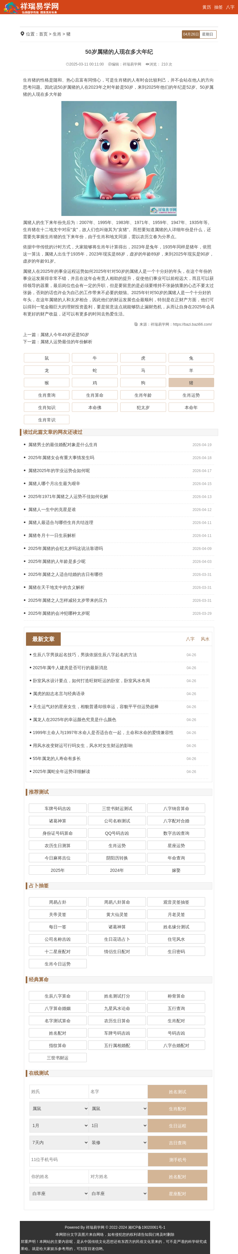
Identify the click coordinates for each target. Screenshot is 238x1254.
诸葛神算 (57, 820)
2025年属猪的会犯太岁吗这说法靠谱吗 (63, 548)
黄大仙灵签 (117, 914)
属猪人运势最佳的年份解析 (66, 341)
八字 (230, 7)
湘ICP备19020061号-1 (146, 1227)
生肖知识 (46, 407)
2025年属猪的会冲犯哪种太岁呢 (57, 613)
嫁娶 (176, 870)
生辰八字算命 (58, 996)
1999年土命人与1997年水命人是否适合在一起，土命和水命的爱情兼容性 (102, 732)
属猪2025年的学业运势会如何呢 (57, 470)
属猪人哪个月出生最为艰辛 (52, 483)
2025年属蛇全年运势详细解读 (60, 771)
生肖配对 (176, 1020)
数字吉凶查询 (176, 833)
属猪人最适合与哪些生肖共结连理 (58, 522)
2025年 (180, 253)
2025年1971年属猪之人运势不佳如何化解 (66, 496)
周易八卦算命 (117, 902)
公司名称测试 (117, 820)
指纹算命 (57, 1045)
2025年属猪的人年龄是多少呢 (55, 561)
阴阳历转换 (117, 857)
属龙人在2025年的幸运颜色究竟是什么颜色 (73, 719)
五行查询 (176, 1008)
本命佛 (94, 407)
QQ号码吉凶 (117, 833)
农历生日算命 (117, 1020)
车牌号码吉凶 (58, 808)
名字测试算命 (58, 1020)
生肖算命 (95, 395)
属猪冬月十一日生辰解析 (50, 535)
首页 (43, 34)
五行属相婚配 (117, 1045)
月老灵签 (176, 914)
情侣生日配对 (117, 951)
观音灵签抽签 (176, 902)
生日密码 (176, 951)
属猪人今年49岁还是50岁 (64, 334)
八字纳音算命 (176, 808)
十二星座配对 (58, 951)
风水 (205, 638)
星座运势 (176, 845)
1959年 (160, 222)
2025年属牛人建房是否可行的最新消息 (69, 667)
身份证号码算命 (57, 833)
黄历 (206, 7)
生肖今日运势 (58, 963)
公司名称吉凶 (58, 939)
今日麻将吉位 (58, 857)
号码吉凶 (176, 1033)
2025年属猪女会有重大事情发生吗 (59, 457)
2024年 (117, 870)
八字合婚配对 (176, 1045)
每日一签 (57, 926)
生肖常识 (46, 419)
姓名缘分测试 (176, 926)
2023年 (138, 246)
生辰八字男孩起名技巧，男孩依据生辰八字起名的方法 (83, 654)
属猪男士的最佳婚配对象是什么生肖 (61, 444)
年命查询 (176, 857)
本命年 (191, 407)
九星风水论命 (117, 1008)
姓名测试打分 (117, 996)
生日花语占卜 (117, 939)
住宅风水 (176, 939)
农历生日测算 (58, 845)
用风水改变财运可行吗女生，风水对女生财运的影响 (81, 745)
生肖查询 (46, 395)
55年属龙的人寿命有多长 (55, 758)
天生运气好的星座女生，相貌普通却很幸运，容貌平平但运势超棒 (94, 706)
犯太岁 (143, 407)
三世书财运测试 (117, 808)
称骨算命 (176, 996)
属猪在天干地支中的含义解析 (54, 587)
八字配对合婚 (176, 820)
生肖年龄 (143, 395)
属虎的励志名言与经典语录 (57, 693)
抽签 (218, 7)
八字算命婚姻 (58, 1008)
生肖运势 (191, 395)
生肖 (57, 34)
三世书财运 (57, 1057)
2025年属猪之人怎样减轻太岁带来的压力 (65, 600)
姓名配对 (57, 1033)
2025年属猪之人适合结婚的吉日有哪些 (63, 574)
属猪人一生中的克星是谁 (50, 509)
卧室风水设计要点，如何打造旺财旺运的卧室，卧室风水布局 (90, 680)
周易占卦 (57, 902)
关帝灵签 (57, 914)
